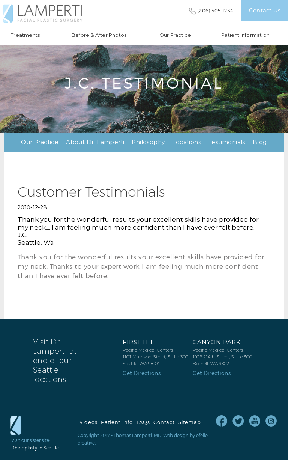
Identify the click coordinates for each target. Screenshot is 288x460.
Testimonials (226, 142)
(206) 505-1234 (215, 11)
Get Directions (141, 373)
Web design (176, 435)
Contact (163, 422)
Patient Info (116, 422)
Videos (88, 422)
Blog (260, 142)
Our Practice (175, 35)
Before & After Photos (99, 35)
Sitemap (189, 422)
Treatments (25, 35)
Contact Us (264, 10)
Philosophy (148, 142)
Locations (186, 142)
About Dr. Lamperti (95, 142)
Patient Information (245, 35)
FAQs (143, 422)
